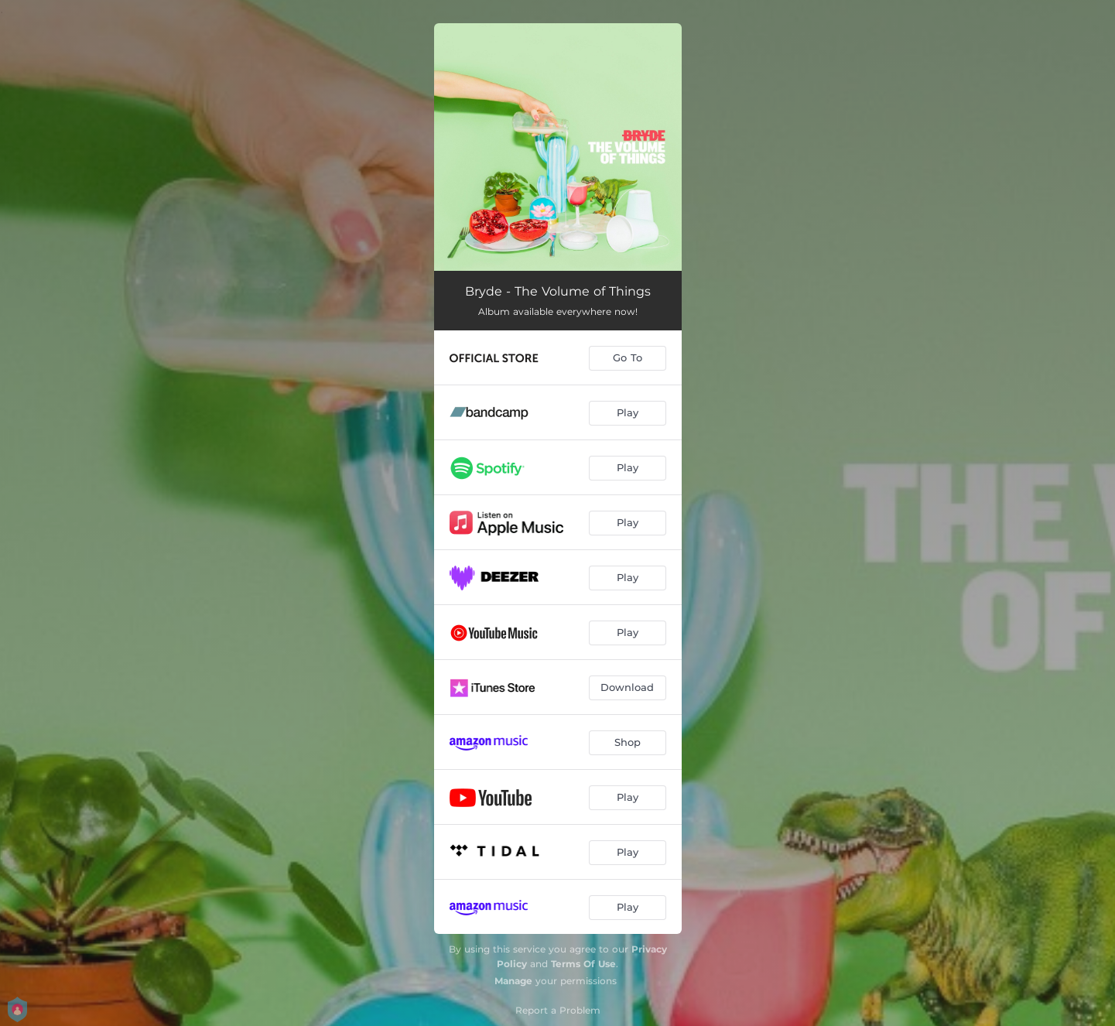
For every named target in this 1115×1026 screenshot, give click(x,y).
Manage (513, 981)
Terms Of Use (583, 964)
